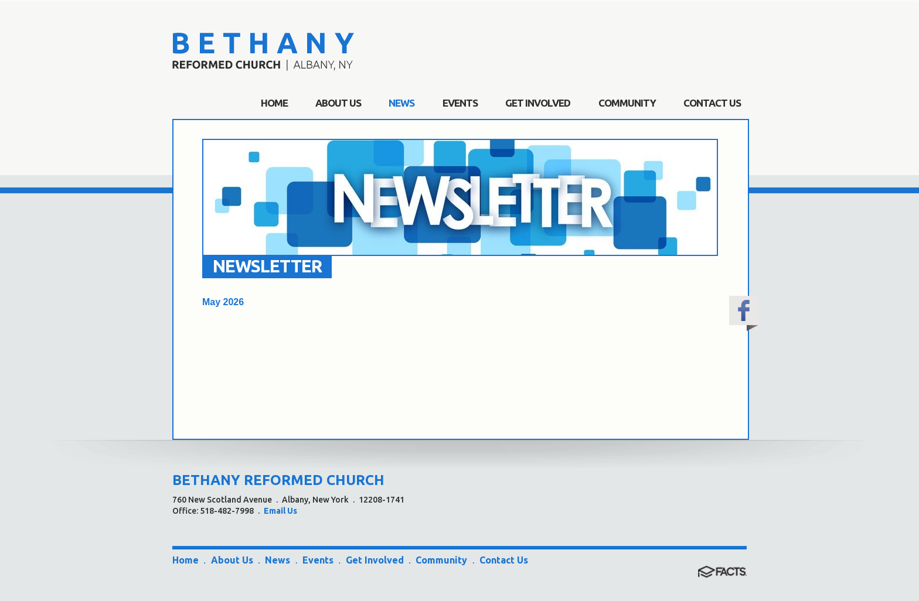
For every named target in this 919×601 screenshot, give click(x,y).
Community (441, 560)
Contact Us (503, 560)
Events (317, 560)
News (277, 560)
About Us (232, 560)
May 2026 (223, 302)
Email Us (280, 510)
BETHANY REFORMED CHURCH (278, 480)
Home (185, 560)
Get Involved (375, 560)
